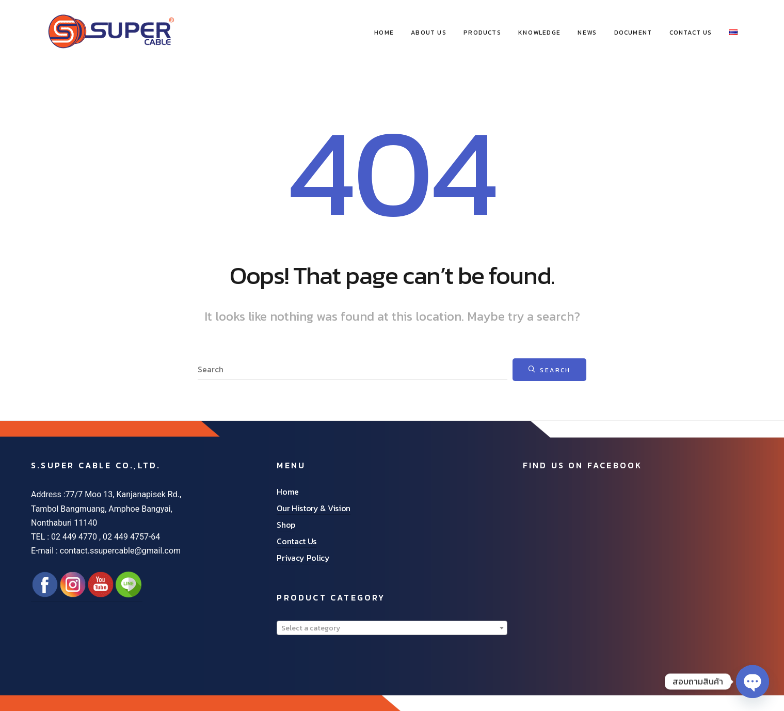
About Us (428, 32)
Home (288, 491)
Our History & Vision (313, 508)
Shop (286, 524)
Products (482, 32)
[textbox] (391, 628)
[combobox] (392, 628)
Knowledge (539, 32)
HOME (384, 32)
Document (633, 32)
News (587, 32)
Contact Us (690, 32)
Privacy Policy (303, 557)
